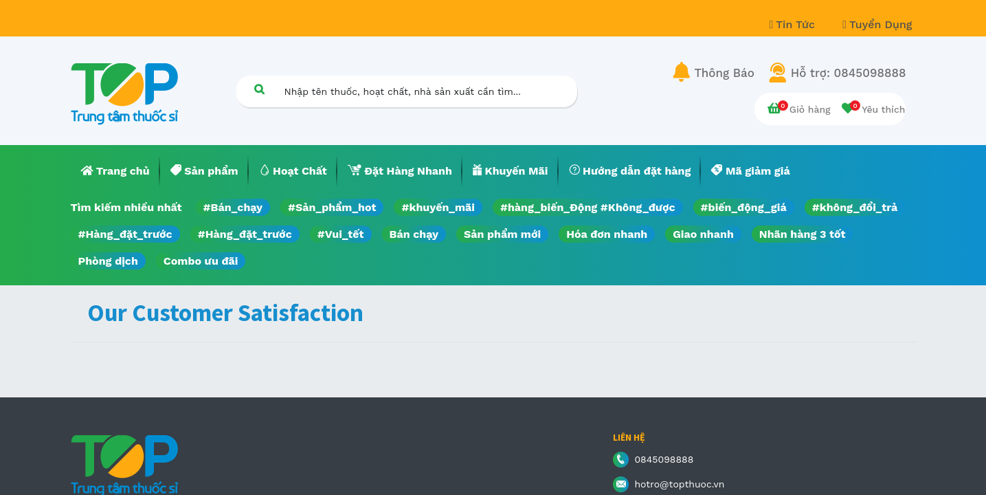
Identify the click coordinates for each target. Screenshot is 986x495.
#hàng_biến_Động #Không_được (587, 207)
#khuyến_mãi (437, 207)
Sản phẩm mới (502, 234)
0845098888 (663, 459)
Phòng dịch (108, 260)
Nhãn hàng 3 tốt (802, 234)
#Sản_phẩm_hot (332, 207)
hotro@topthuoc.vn (679, 484)
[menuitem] (115, 171)
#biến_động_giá (744, 207)
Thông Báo (724, 72)
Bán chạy (414, 234)
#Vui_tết (340, 234)
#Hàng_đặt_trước (125, 234)
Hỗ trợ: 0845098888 (848, 72)
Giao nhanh (703, 234)
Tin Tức (794, 24)
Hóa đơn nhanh (606, 234)
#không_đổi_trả (855, 207)
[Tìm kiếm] (260, 89)
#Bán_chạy (233, 207)
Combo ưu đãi (201, 260)
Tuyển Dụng (877, 24)
